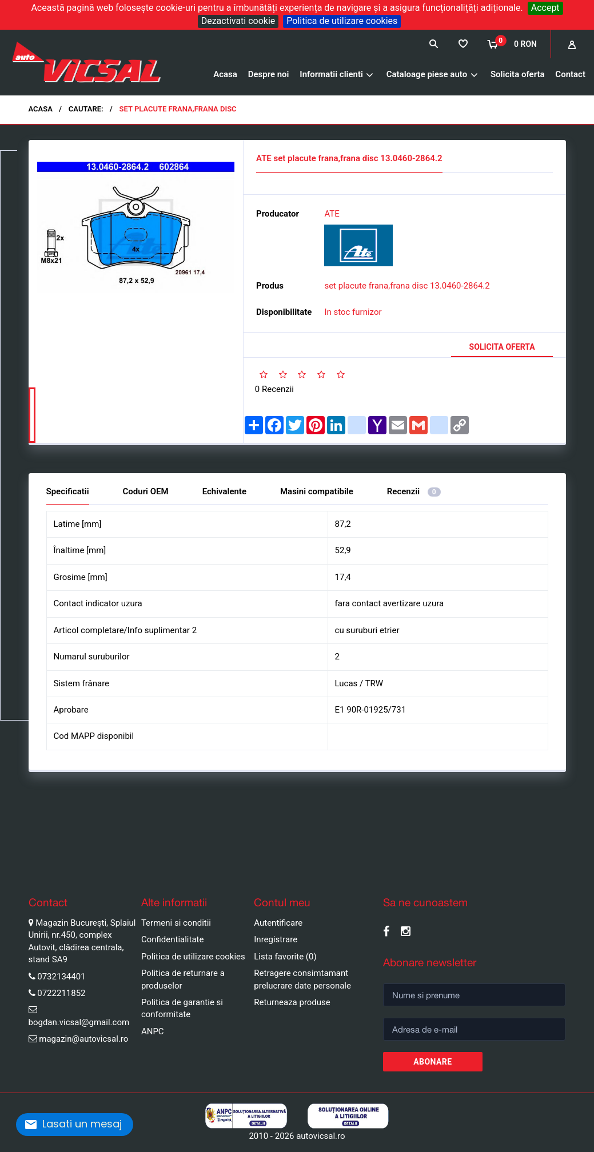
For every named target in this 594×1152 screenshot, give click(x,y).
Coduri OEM (146, 490)
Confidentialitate (172, 939)
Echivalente (224, 490)
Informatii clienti (331, 74)
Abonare (432, 1061)
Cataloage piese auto (426, 74)
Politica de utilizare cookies (341, 20)
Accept (545, 7)
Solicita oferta (518, 74)
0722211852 (61, 992)
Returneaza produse (292, 1002)
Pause (11, 865)
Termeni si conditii (176, 922)
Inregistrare (275, 939)
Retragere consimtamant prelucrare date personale (302, 978)
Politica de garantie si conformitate (182, 1008)
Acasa (225, 74)
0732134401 (61, 975)
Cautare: (86, 109)
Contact (570, 74)
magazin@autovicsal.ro (83, 1038)
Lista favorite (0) (285, 956)
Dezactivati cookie (238, 20)
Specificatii (67, 490)
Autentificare (278, 922)
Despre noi (268, 74)
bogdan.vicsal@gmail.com (79, 1022)
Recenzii (414, 490)
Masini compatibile (316, 490)
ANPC (152, 1031)
